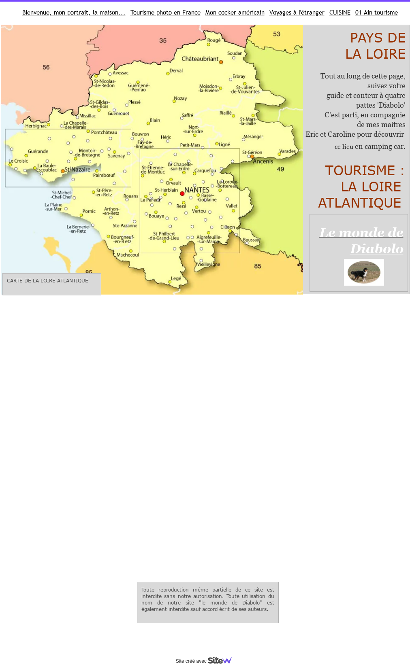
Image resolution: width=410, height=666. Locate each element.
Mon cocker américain (235, 12)
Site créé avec (207, 661)
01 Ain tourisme (376, 12)
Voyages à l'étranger (297, 12)
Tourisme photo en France (165, 12)
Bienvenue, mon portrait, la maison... (74, 12)
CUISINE (339, 12)
